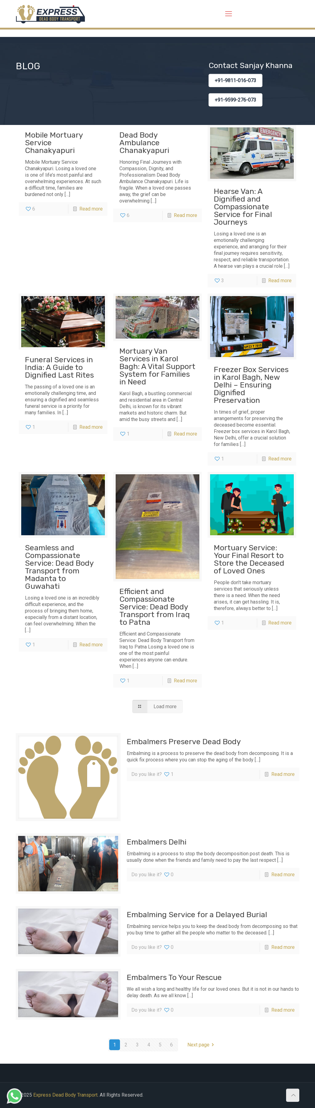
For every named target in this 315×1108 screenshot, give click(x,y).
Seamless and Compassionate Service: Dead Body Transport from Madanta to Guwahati (59, 567)
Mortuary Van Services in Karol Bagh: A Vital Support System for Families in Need (157, 366)
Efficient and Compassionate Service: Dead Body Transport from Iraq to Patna (154, 607)
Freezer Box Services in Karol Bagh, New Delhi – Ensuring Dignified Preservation (251, 385)
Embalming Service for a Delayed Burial (197, 914)
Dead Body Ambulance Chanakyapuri (144, 142)
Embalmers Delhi (156, 841)
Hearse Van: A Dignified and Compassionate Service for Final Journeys (243, 207)
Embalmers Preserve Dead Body (184, 741)
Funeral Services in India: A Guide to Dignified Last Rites (59, 367)
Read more (91, 209)
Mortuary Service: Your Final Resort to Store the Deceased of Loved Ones (249, 559)
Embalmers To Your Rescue (174, 977)
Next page (201, 1045)
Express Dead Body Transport (65, 1095)
